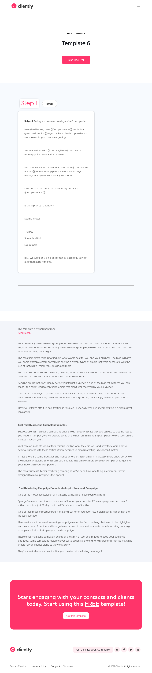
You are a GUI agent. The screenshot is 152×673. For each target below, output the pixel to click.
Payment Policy (38, 666)
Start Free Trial (76, 59)
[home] (22, 6)
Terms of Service (18, 666)
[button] (138, 6)
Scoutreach (24, 333)
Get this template (76, 615)
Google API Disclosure (62, 666)
